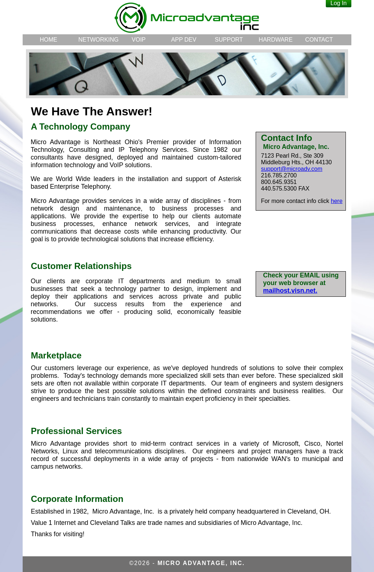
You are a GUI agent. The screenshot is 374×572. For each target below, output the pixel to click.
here (337, 201)
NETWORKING (97, 40)
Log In (339, 3)
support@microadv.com (292, 169)
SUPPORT (229, 40)
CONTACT (319, 40)
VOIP (139, 40)
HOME (48, 40)
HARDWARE (276, 40)
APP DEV (183, 40)
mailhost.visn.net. (290, 290)
